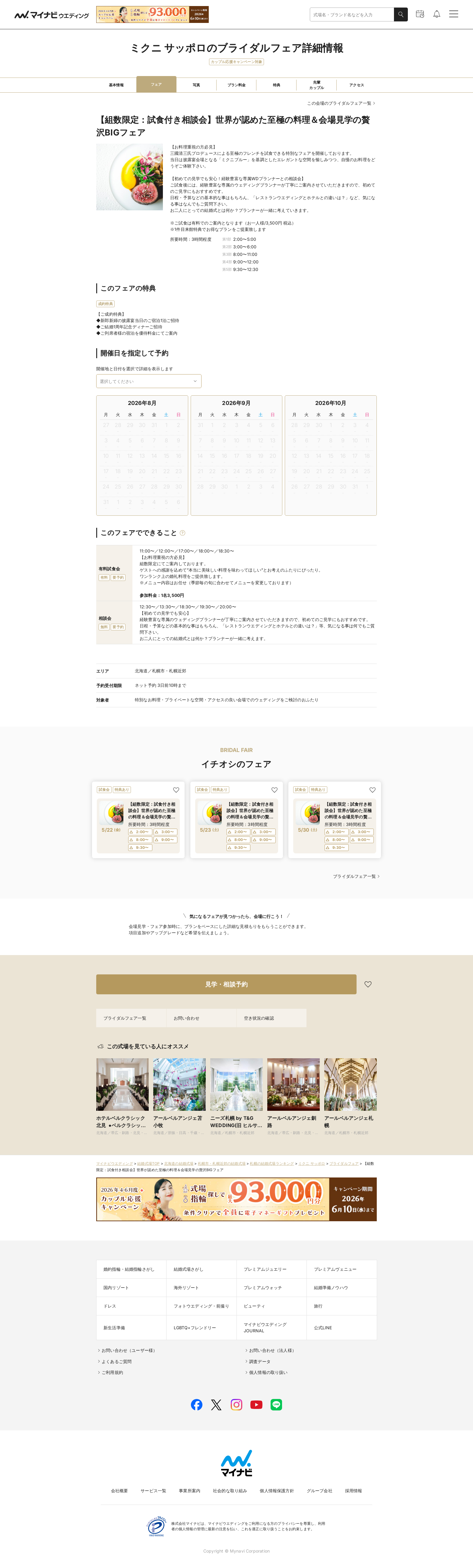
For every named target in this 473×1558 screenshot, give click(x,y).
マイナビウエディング (114, 1163)
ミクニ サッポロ (311, 1163)
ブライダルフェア (344, 1163)
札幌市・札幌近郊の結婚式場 (222, 1163)
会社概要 (119, 1490)
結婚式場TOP (148, 1163)
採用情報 (353, 1490)
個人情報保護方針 (277, 1490)
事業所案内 (189, 1490)
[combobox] (352, 14)
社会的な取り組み (230, 1490)
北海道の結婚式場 (178, 1163)
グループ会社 (319, 1490)
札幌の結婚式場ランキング (272, 1163)
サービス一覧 (153, 1490)
